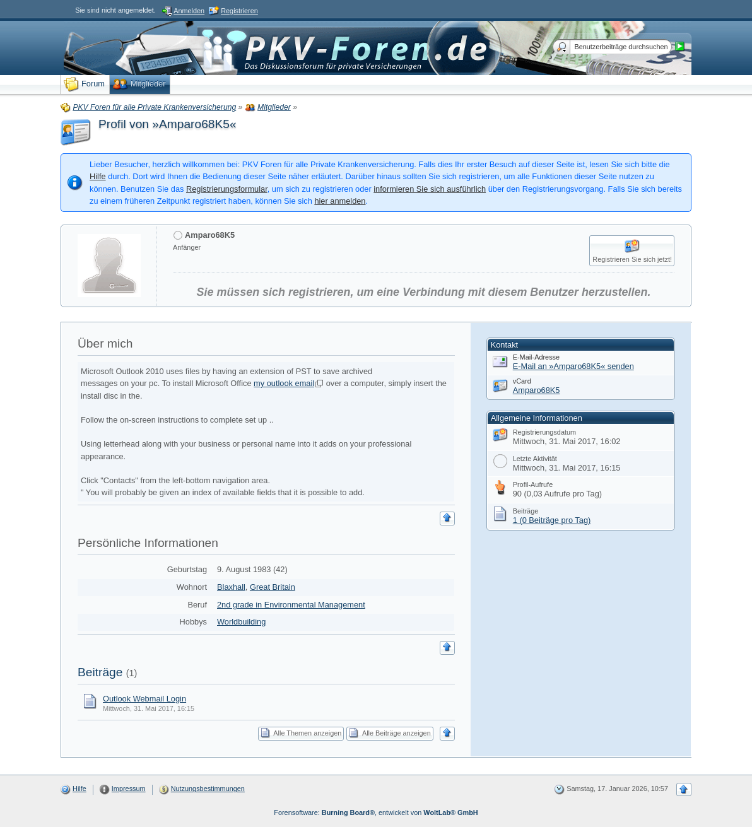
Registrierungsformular (226, 189)
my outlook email (284, 383)
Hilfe (98, 176)
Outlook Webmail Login (144, 698)
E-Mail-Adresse (536, 357)
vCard (522, 381)
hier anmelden (339, 201)
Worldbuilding (241, 621)
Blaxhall (231, 587)
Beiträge (100, 672)
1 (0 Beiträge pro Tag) (552, 520)
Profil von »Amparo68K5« (167, 124)
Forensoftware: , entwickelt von (376, 812)
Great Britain (272, 587)
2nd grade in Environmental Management (291, 604)
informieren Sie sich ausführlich (429, 189)
